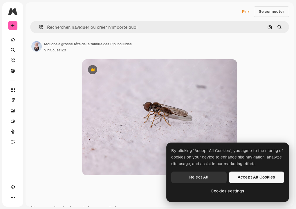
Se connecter (271, 11)
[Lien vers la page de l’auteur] (36, 46)
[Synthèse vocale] (12, 131)
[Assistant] (12, 142)
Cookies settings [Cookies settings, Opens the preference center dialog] (227, 191)
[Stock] (12, 60)
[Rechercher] (12, 50)
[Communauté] (12, 70)
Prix (246, 11)
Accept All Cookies (256, 177)
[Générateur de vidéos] (12, 121)
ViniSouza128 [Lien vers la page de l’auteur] (55, 50)
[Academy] (12, 187)
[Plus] (12, 197)
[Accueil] (12, 39)
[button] (38, 27)
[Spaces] (12, 100)
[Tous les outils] (12, 89)
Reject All (198, 177)
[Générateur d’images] (12, 110)
